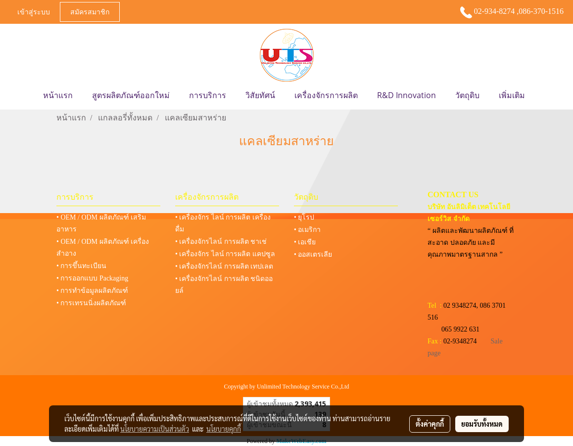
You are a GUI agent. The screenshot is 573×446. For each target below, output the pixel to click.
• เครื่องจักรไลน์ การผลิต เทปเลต (224, 266)
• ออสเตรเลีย (313, 254)
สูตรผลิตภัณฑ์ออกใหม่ (131, 95)
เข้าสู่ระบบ (33, 11)
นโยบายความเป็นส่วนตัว (154, 428)
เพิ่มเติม (512, 95)
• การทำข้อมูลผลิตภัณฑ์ (92, 290)
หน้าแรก (58, 95)
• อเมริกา (307, 229)
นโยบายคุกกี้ (223, 428)
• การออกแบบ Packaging (92, 278)
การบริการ (207, 95)
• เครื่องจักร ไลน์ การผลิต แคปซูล (225, 254)
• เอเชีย (305, 242)
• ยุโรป (304, 217)
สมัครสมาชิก (89, 11)
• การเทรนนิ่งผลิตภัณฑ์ (91, 303)
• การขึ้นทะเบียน (81, 266)
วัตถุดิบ (467, 95)
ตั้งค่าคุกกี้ (430, 423)
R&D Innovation (406, 95)
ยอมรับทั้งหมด (482, 423)
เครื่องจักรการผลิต (326, 95)
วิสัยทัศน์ (260, 95)
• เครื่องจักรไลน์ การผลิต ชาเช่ (221, 241)
